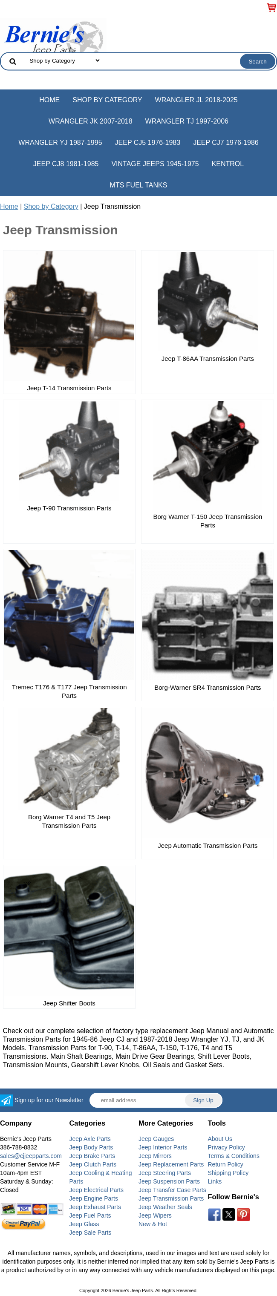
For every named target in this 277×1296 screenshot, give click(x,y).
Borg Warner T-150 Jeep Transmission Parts (207, 521)
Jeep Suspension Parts (169, 1181)
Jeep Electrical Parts (96, 1190)
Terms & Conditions (234, 1155)
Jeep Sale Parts (90, 1232)
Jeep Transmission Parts (171, 1198)
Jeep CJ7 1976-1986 (226, 142)
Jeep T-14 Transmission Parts (69, 388)
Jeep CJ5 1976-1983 (148, 142)
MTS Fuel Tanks (138, 185)
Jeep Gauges (156, 1138)
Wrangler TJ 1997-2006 (186, 121)
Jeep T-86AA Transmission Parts (208, 358)
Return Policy (225, 1164)
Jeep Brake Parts (92, 1155)
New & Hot (152, 1224)
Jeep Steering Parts (164, 1172)
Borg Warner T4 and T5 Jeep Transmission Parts (69, 821)
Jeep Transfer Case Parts (172, 1190)
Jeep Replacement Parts (171, 1164)
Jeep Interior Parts (162, 1147)
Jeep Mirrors (155, 1155)
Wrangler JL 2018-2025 (196, 100)
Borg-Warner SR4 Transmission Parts (207, 687)
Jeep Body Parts (91, 1147)
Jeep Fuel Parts (90, 1215)
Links (215, 1181)
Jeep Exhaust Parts (95, 1207)
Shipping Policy (228, 1172)
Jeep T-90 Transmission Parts (69, 508)
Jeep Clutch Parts (93, 1164)
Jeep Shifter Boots (69, 1003)
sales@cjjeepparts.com (31, 1155)
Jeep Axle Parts (90, 1138)
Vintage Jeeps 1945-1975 (155, 163)
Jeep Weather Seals (165, 1207)
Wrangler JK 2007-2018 (91, 121)
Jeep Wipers (155, 1215)
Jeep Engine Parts (93, 1198)
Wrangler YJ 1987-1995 (60, 142)
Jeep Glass (84, 1224)
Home (49, 100)
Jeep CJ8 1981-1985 (66, 163)
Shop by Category (107, 100)
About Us (220, 1138)
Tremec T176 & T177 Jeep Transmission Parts (69, 691)
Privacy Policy (226, 1147)
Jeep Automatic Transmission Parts (207, 845)
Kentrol (228, 163)
